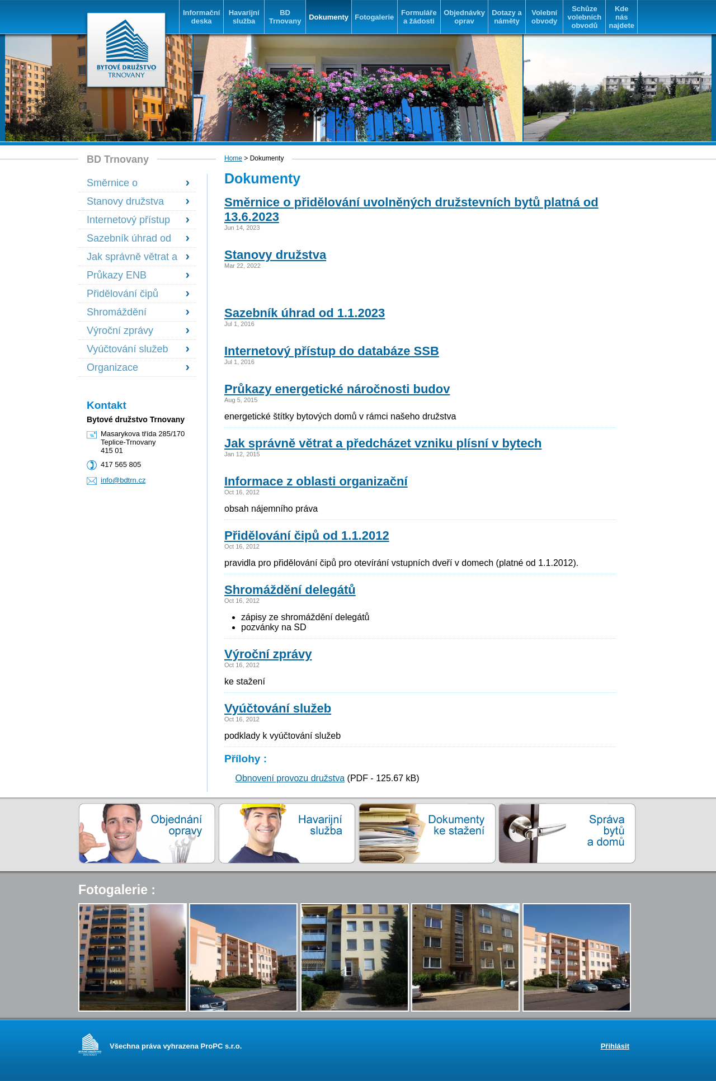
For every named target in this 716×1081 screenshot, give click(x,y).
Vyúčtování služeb (127, 349)
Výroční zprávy (120, 330)
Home (233, 158)
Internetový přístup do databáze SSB (128, 220)
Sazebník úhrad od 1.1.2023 (129, 238)
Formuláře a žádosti (419, 16)
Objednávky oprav (464, 16)
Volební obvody (544, 16)
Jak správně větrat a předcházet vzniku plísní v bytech (132, 257)
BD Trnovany (285, 16)
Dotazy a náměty (506, 16)
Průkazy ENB (117, 275)
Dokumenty (328, 17)
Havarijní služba (244, 16)
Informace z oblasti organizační (316, 481)
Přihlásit (615, 1046)
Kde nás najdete (621, 17)
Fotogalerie (374, 17)
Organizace (112, 367)
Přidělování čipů (122, 293)
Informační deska (201, 16)
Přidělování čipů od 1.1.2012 (306, 535)
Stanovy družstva (125, 201)
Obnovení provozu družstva (290, 778)
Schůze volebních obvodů (585, 17)
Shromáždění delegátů (117, 312)
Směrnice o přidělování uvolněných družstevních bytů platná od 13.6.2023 (131, 183)
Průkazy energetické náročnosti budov (337, 389)
